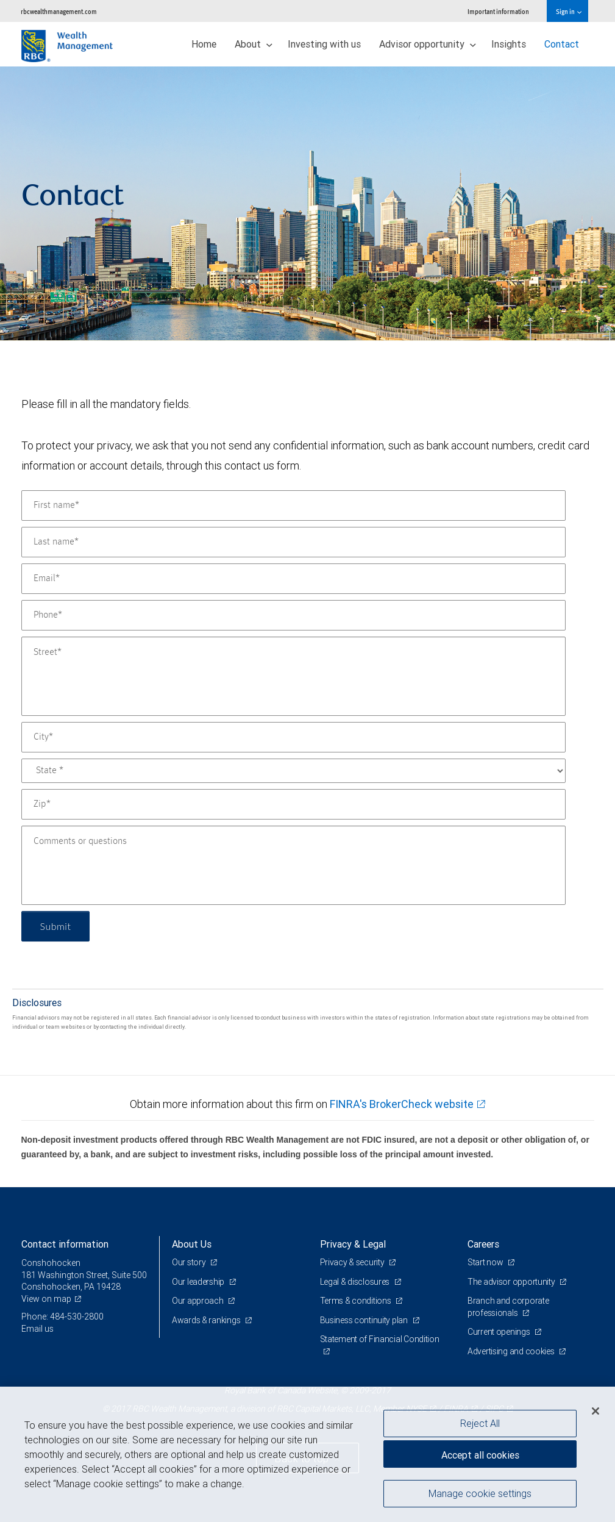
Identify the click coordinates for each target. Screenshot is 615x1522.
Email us (37, 1328)
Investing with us (324, 44)
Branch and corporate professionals (508, 1306)
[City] (293, 737)
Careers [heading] (483, 1244)
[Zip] (293, 804)
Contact (561, 44)
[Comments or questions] (293, 865)
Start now (486, 1262)
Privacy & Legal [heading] (353, 1244)
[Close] (595, 1411)
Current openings (499, 1331)
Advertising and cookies (511, 1351)
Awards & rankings (207, 1320)
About (253, 44)
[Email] (293, 578)
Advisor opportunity (427, 44)
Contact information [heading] (64, 1244)
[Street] (293, 676)
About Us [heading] (192, 1244)
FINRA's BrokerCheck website (402, 1104)
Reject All (480, 1423)
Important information (498, 11)
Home (203, 44)
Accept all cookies (480, 1455)
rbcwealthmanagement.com (59, 11)
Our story (189, 1262)
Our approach (198, 1300)
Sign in (568, 11)
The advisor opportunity (511, 1281)
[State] (293, 771)
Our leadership (199, 1281)
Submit (55, 926)
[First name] (293, 505)
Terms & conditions (356, 1300)
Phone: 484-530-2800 (62, 1316)
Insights (508, 44)
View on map (46, 1298)
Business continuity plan (365, 1320)
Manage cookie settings (479, 1493)
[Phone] (293, 615)
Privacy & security (353, 1262)
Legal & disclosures (355, 1281)
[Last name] (293, 542)
